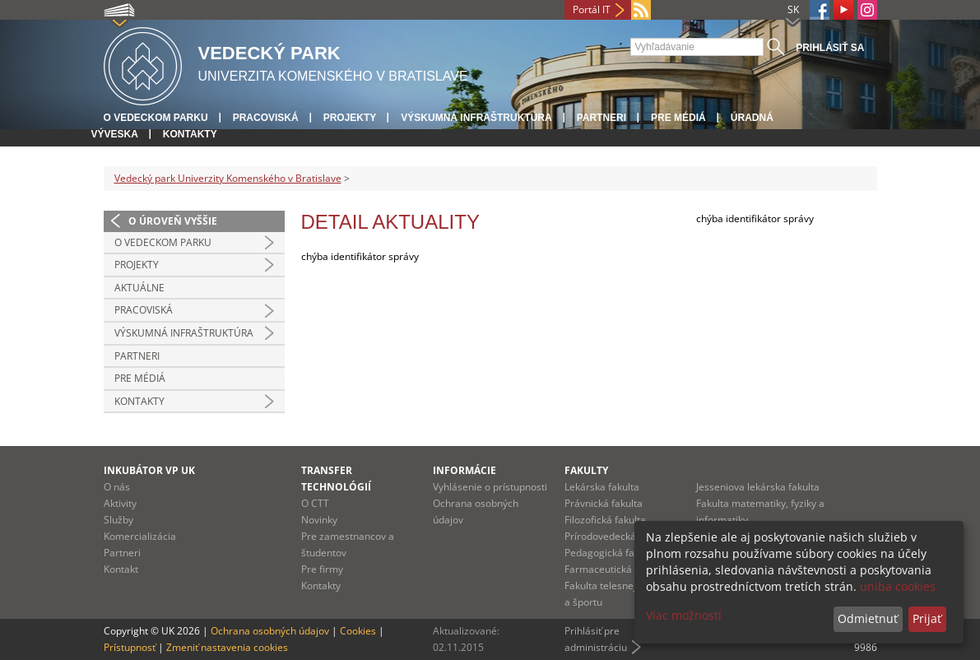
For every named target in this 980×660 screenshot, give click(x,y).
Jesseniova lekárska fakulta (758, 487)
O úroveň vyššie (172, 221)
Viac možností (684, 615)
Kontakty (190, 134)
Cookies (358, 631)
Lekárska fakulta (601, 487)
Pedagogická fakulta (610, 553)
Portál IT (592, 9)
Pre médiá (678, 117)
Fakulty (586, 470)
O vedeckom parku (156, 117)
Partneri (601, 117)
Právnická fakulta (603, 503)
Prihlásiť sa (830, 47)
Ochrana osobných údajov (270, 631)
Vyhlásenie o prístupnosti (490, 487)
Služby (118, 520)
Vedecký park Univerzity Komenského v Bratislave (227, 178)
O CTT (315, 503)
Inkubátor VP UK (149, 470)
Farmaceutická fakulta (615, 569)
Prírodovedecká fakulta (617, 536)
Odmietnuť (868, 618)
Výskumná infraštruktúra (476, 117)
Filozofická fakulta (605, 520)
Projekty (350, 117)
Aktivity (120, 503)
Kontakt (121, 569)
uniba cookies (898, 586)
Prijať (927, 618)
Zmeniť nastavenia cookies (227, 647)
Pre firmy (322, 569)
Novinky (319, 520)
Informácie (464, 470)
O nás (117, 487)
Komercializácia (140, 536)
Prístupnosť (130, 647)
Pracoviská (266, 117)
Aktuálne (139, 288)
